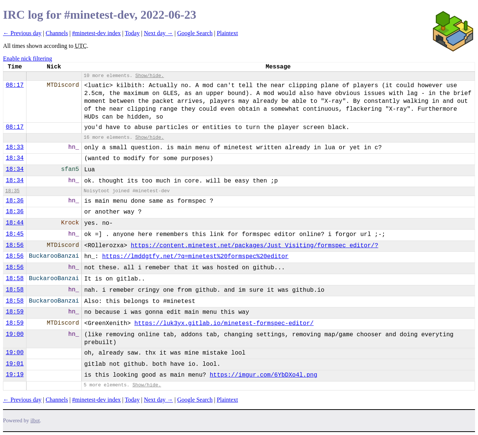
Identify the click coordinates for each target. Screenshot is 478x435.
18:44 (15, 223)
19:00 (15, 334)
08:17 (15, 85)
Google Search (195, 33)
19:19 (15, 374)
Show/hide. (149, 76)
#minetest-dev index (96, 33)
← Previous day (22, 33)
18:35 (12, 191)
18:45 (15, 234)
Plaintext (227, 33)
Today (132, 33)
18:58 (15, 278)
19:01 (15, 364)
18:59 (15, 312)
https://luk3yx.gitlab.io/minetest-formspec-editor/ (224, 323)
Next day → (158, 33)
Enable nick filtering (27, 58)
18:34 (15, 158)
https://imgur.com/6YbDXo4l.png (263, 375)
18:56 (15, 245)
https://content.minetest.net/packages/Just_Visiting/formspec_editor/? (254, 245)
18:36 (15, 200)
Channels (57, 33)
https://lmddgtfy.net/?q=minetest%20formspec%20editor (195, 256)
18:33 (15, 147)
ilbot (35, 420)
